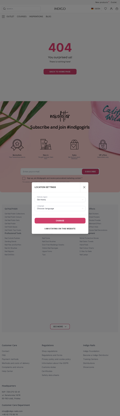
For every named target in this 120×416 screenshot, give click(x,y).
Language (40, 206)
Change (60, 220)
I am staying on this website (60, 228)
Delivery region (42, 197)
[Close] (83, 187)
